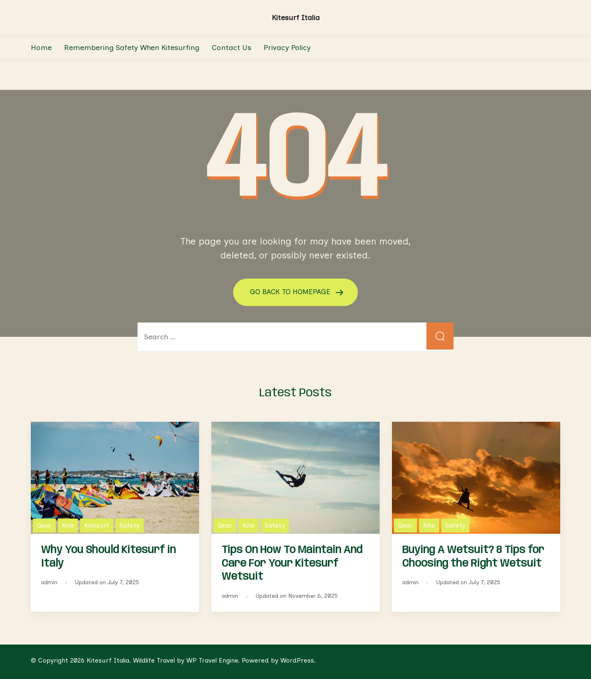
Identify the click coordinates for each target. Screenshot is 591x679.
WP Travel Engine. (213, 660)
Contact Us (231, 47)
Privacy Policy (287, 47)
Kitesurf (96, 525)
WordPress (297, 660)
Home (41, 47)
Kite (68, 525)
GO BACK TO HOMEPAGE (291, 291)
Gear (44, 525)
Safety (129, 525)
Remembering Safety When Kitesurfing (131, 47)
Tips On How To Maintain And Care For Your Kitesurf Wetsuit (292, 563)
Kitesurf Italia (296, 17)
